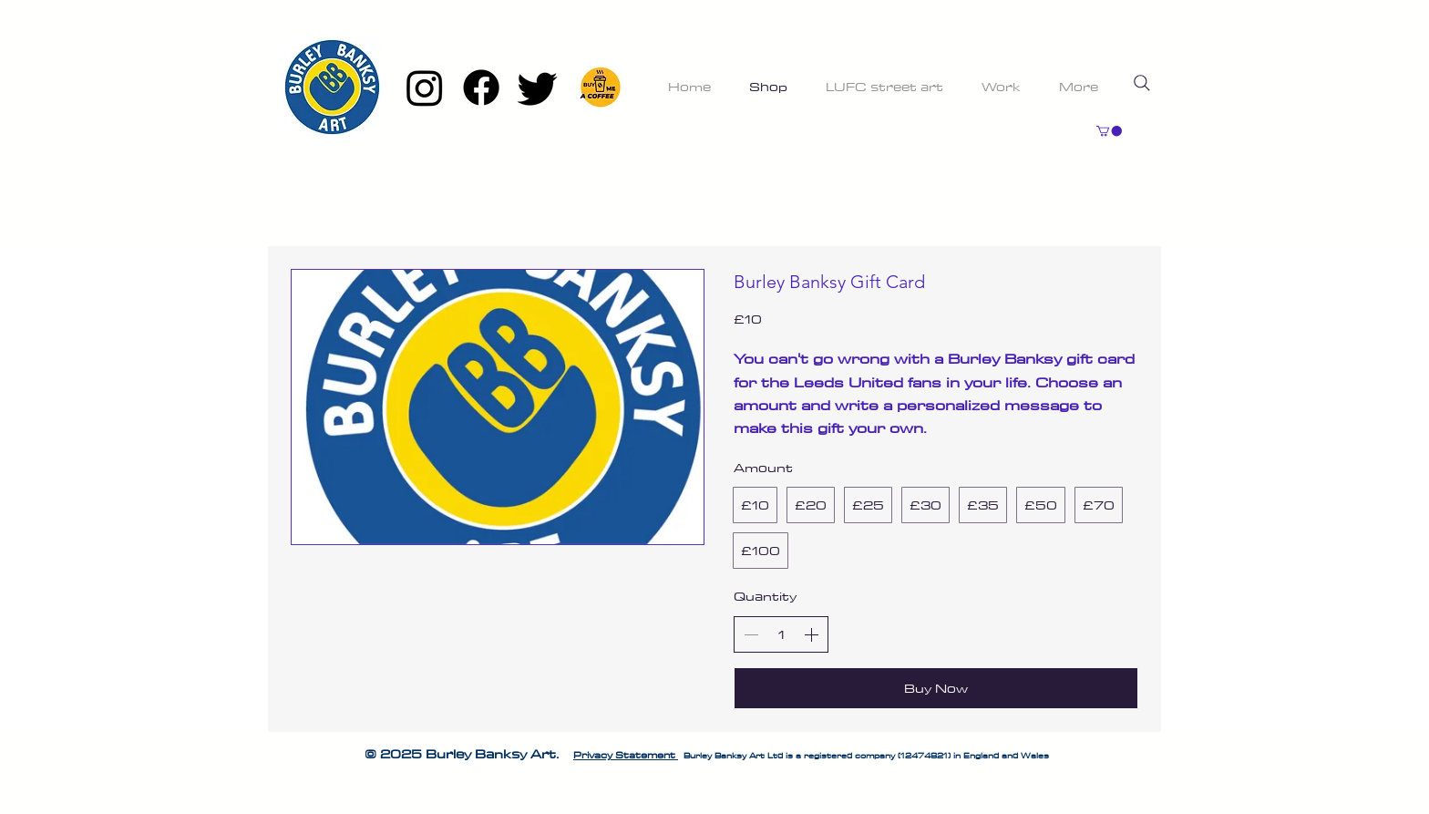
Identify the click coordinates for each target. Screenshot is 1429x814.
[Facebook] (481, 87)
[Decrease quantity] (751, 634)
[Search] (1142, 83)
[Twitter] (537, 87)
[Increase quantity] (811, 634)
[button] (1109, 131)
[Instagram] (424, 87)
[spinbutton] (781, 634)
